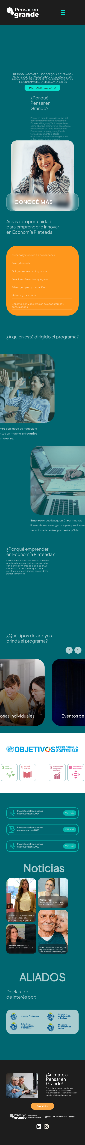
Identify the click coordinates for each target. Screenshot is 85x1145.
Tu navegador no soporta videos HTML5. (42, 602)
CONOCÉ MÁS (33, 202)
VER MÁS (69, 815)
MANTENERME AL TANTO (42, 87)
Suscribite (42, 1106)
